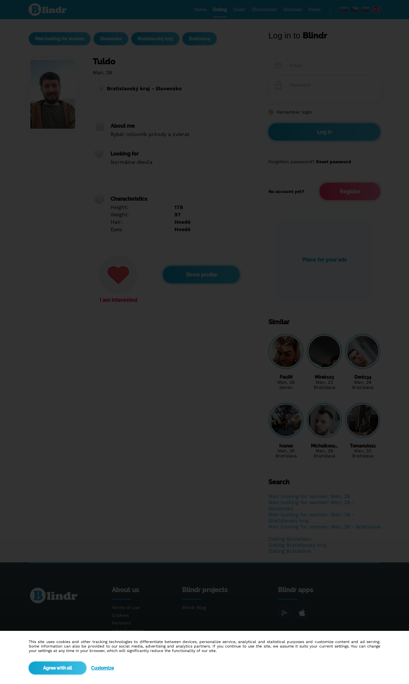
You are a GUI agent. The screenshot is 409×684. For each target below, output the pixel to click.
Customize (102, 668)
